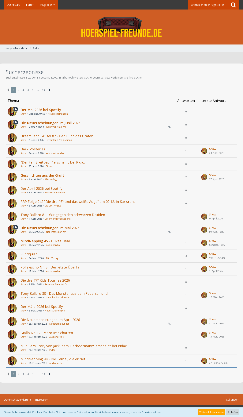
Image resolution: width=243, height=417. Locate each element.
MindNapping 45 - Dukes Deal (45, 241)
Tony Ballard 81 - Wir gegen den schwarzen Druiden (63, 214)
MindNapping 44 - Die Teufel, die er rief (53, 359)
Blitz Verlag (51, 179)
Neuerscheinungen (58, 113)
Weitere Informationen (211, 412)
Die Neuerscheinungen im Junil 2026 (50, 123)
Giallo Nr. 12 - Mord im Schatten (47, 332)
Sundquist (29, 254)
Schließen (233, 412)
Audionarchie (53, 245)
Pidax (49, 166)
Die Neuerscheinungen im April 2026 (50, 319)
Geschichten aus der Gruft (42, 175)
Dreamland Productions (59, 140)
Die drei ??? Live (53, 205)
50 (43, 90)
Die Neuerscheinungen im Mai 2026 (50, 228)
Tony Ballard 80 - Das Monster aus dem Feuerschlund (64, 293)
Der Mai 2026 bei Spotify (41, 109)
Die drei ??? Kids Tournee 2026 (45, 280)
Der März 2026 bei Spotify (42, 306)
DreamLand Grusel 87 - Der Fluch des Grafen (57, 136)
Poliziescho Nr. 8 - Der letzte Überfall (51, 267)
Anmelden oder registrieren (208, 4)
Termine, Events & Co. (56, 284)
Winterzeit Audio (55, 153)
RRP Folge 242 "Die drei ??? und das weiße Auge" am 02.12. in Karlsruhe (78, 201)
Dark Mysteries (33, 149)
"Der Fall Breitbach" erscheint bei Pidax (53, 162)
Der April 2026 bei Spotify (41, 188)
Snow (23, 113)
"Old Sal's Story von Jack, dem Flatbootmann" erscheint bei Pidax (74, 346)
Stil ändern (232, 399)
